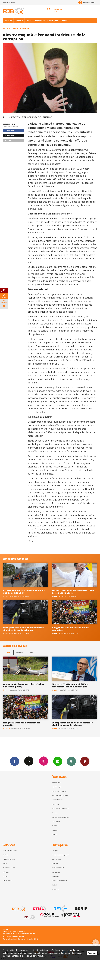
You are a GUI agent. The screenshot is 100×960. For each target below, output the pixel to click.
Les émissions (56, 782)
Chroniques (52, 20)
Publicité (55, 863)
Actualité (13, 28)
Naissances (55, 813)
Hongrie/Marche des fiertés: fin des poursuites (70, 628)
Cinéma (5, 855)
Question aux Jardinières (60, 817)
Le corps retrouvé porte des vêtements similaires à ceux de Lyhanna (23, 628)
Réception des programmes (61, 855)
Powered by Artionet (10, 939)
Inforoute (6, 872)
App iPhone (71, 761)
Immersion (55, 804)
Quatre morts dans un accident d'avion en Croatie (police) (23, 685)
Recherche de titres (58, 791)
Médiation (55, 876)
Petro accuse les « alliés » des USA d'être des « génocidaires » (73, 591)
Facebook (14, 761)
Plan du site (31, 933)
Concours (55, 834)
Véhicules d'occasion (10, 850)
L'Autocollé (55, 826)
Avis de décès (7, 880)
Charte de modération (59, 880)
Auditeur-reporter (86, 2)
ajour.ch (8, 20)
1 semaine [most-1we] (19, 652)
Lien (8, 140)
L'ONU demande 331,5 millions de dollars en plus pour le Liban (24, 591)
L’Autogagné (56, 821)
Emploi (5, 876)
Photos (29, 20)
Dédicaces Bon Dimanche (60, 808)
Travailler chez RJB (58, 868)
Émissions (40, 20)
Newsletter (55, 889)
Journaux (19, 20)
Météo (5, 863)
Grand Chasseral (57, 800)
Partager (9, 130)
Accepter (92, 953)
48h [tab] (8, 652)
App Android (84, 761)
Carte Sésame (56, 859)
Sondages (55, 830)
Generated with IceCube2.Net (28, 939)
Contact (54, 885)
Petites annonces (9, 868)
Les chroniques (57, 787)
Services (64, 20)
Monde (25, 28)
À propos (55, 850)
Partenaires (56, 872)
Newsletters (57, 761)
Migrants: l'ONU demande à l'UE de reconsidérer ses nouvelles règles (70, 685)
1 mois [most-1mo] (31, 652)
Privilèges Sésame (9, 859)
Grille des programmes (60, 795)
